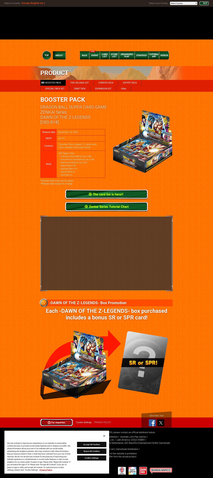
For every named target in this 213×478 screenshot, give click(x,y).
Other (123, 88)
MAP (205, 3)
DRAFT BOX (80, 88)
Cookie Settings (83, 422)
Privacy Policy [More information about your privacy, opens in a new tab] (46, 470)
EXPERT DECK (130, 82)
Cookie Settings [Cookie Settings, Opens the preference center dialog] (92, 458)
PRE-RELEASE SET (79, 82)
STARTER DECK (105, 82)
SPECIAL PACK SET (54, 88)
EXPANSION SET (103, 88)
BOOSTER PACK (51, 82)
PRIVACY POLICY (102, 422)
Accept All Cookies (91, 444)
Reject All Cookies (92, 451)
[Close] (104, 436)
